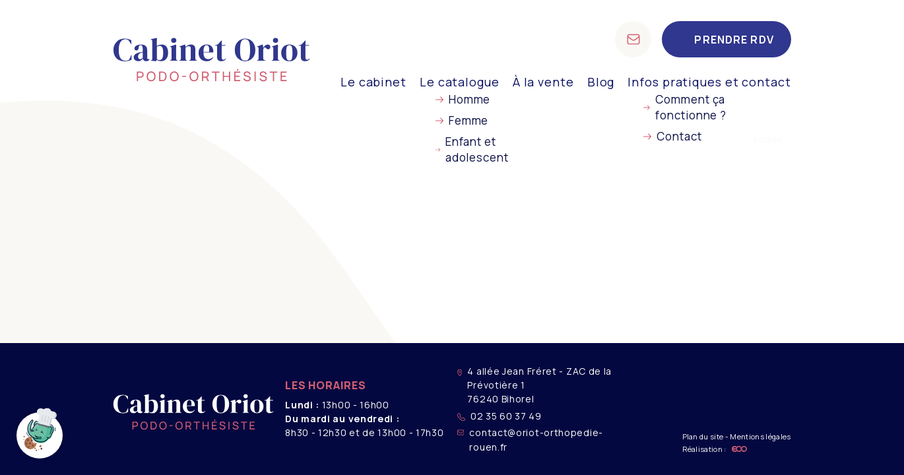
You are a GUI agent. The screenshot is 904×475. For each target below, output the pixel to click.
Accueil (768, 139)
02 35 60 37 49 (499, 416)
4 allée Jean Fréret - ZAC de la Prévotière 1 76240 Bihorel (534, 385)
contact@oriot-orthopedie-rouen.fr (530, 439)
